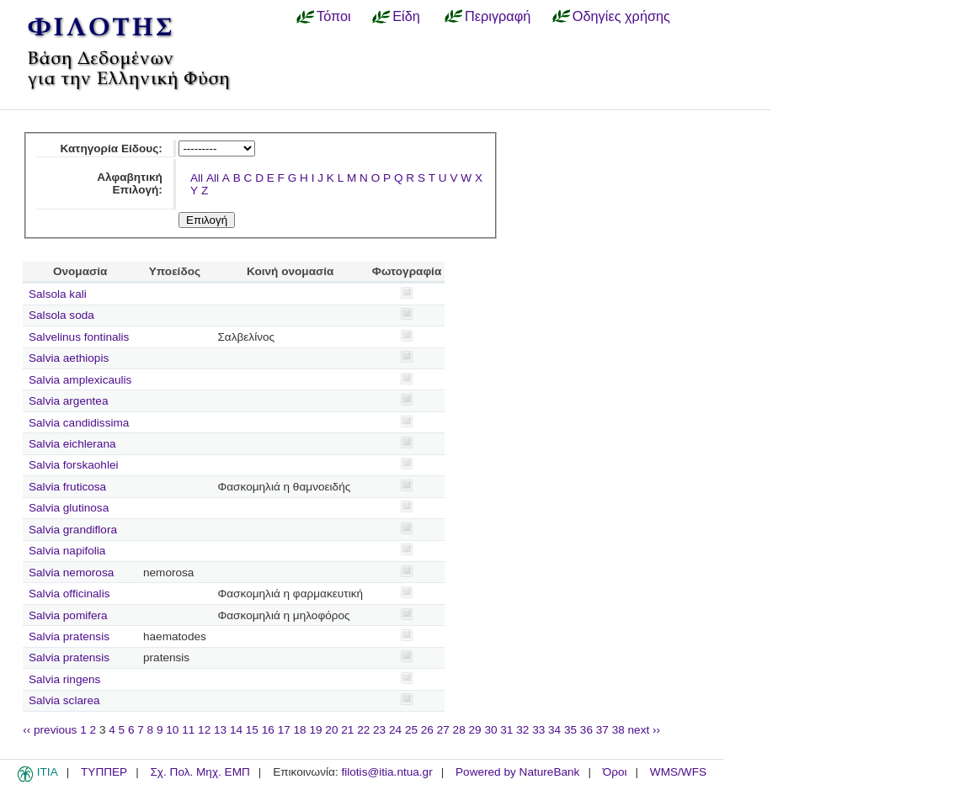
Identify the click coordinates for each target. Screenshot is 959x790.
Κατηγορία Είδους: (111, 148)
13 (220, 730)
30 (490, 730)
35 (570, 730)
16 (268, 730)
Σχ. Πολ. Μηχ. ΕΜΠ (199, 772)
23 (379, 730)
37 (602, 730)
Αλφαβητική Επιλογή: (129, 183)
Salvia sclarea (64, 700)
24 (395, 730)
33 (538, 730)
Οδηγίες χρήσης (621, 16)
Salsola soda (61, 315)
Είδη (406, 16)
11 (188, 730)
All (196, 178)
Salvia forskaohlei (74, 465)
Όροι (615, 772)
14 (236, 730)
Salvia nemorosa (71, 572)
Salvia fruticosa (67, 486)
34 (554, 730)
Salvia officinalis (69, 593)
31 (506, 730)
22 (363, 730)
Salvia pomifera (68, 615)
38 (618, 730)
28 (459, 730)
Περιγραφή (497, 16)
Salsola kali (58, 294)
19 (315, 730)
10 (172, 730)
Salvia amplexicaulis (80, 380)
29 (475, 730)
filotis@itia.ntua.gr (386, 772)
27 (443, 730)
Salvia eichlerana (72, 443)
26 (427, 730)
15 (252, 730)
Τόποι (334, 16)
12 (204, 730)
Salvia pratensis (69, 636)
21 (347, 730)
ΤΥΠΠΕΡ (104, 772)
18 (300, 730)
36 (586, 730)
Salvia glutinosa (69, 507)
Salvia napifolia (67, 550)
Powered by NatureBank (517, 772)
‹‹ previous (50, 730)
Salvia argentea (68, 401)
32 (522, 730)
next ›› (644, 730)
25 (411, 730)
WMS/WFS (678, 772)
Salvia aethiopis (69, 358)
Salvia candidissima (79, 422)
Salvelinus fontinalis (79, 337)
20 (331, 730)
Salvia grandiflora (73, 529)
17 (284, 730)
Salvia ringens (64, 679)
